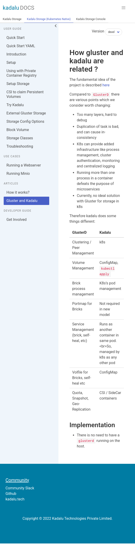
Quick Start (15, 37)
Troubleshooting (19, 146)
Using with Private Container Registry (21, 73)
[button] (123, 8)
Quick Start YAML (20, 46)
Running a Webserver (23, 165)
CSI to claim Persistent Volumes (24, 94)
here (105, 85)
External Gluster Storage (26, 113)
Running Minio (18, 173)
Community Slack (20, 488)
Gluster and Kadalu (21, 201)
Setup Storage (17, 84)
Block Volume (17, 130)
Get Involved (16, 219)
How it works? (17, 192)
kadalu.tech (15, 499)
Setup (11, 62)
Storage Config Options (25, 121)
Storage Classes (19, 138)
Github (11, 493)
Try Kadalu (15, 105)
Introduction (16, 54)
